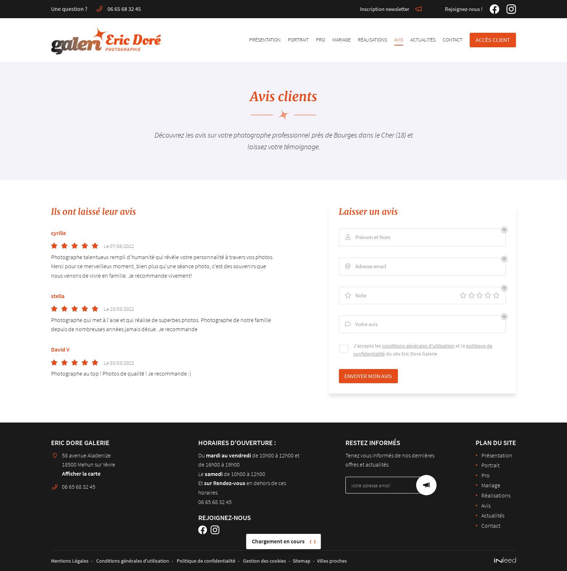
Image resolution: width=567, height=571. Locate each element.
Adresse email (366, 266)
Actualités (422, 39)
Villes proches (332, 561)
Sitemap (301, 561)
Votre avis (362, 324)
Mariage (341, 39)
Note (356, 295)
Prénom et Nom (368, 237)
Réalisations (372, 39)
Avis (398, 39)
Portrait (298, 39)
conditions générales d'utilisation (419, 347)
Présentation (265, 39)
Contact (452, 39)
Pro (320, 39)
